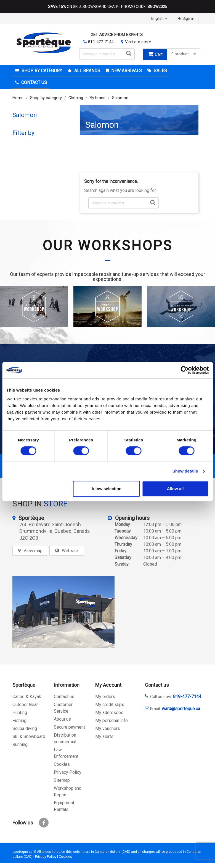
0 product (184, 54)
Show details (185, 471)
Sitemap (62, 780)
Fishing (19, 720)
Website (70, 550)
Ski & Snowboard (28, 736)
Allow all (175, 488)
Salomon (24, 115)
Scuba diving (24, 728)
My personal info (111, 720)
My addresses (109, 712)
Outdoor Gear (25, 704)
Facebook (44, 822)
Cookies (62, 764)
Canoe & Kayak (26, 696)
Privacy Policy (67, 772)
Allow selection (106, 488)
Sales (160, 70)
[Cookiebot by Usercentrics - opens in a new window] (184, 370)
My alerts (104, 736)
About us (62, 719)
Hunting (19, 712)
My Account (108, 685)
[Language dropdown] (160, 18)
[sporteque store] (63, 612)
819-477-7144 (100, 41)
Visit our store (138, 41)
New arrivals (126, 70)
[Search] (107, 53)
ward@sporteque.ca (181, 708)
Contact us (64, 696)
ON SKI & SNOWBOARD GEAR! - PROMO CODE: (107, 6)
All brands (86, 70)
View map (33, 550)
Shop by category (41, 70)
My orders (105, 696)
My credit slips (109, 704)
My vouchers (107, 728)
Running (20, 744)
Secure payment (69, 727)
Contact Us (33, 82)
